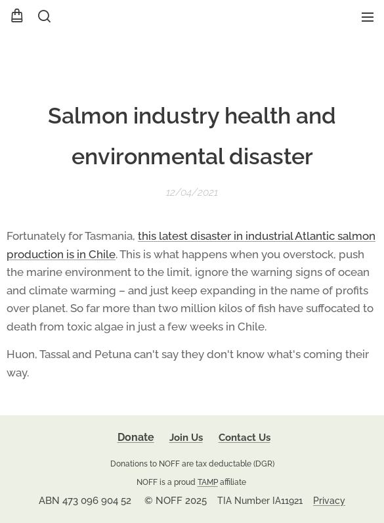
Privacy (329, 500)
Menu (367, 17)
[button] (43, 16)
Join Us (186, 437)
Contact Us (244, 437)
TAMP (208, 482)
